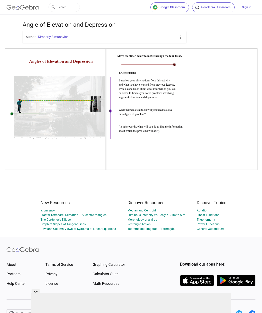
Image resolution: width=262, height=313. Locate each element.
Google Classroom (169, 7)
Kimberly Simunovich (53, 37)
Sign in (246, 7)
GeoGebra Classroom (212, 7)
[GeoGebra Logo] (23, 7)
